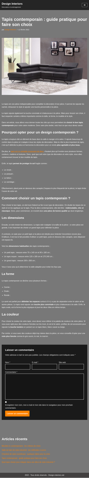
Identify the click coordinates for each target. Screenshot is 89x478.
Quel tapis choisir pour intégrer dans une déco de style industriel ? (28, 463)
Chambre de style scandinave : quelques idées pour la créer (26, 455)
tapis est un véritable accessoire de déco (27, 151)
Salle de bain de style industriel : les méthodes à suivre (24, 450)
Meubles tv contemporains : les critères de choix (21, 446)
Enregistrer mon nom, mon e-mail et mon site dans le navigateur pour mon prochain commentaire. (39, 407)
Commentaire (11, 372)
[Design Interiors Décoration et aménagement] (12, 5)
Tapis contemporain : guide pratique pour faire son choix (24, 459)
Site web (62, 363)
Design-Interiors (10, 30)
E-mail (35, 363)
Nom (7, 363)
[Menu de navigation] (84, 5)
